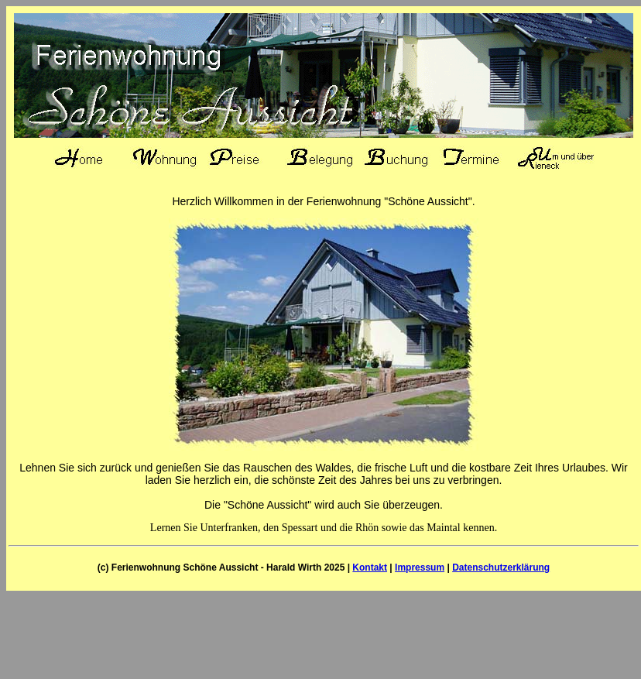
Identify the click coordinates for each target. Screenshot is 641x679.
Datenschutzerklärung (501, 567)
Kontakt (369, 567)
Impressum (419, 567)
